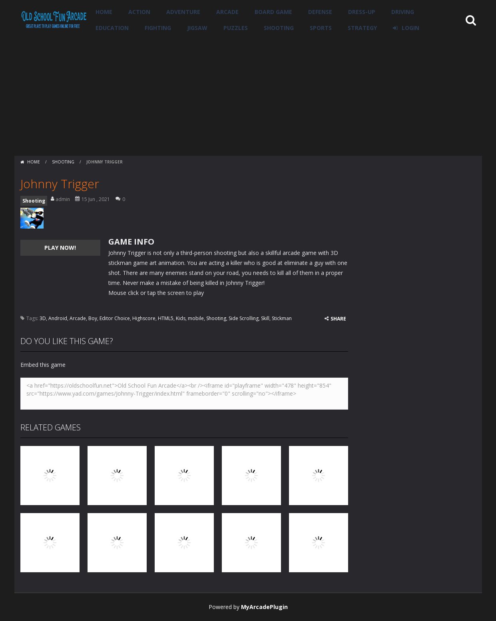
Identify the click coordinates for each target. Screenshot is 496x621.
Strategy (362, 28)
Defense (320, 12)
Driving (402, 12)
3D (43, 318)
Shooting (279, 28)
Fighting (158, 28)
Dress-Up (361, 12)
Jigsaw (197, 28)
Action (139, 12)
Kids (180, 318)
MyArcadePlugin (264, 607)
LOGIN (410, 28)
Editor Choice (115, 318)
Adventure (183, 12)
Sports (321, 28)
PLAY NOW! (60, 247)
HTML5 (165, 318)
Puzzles (235, 28)
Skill (265, 318)
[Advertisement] (248, 96)
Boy (92, 318)
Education (112, 28)
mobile (196, 318)
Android (57, 318)
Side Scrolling (244, 318)
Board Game (273, 12)
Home (104, 12)
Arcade (227, 12)
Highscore (143, 318)
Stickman (282, 318)
